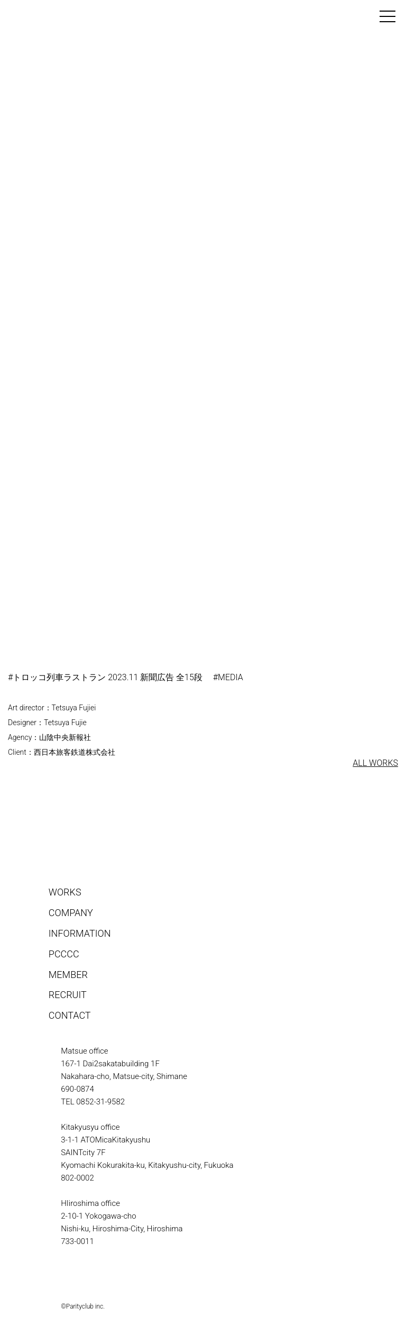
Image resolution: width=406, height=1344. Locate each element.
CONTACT (70, 1015)
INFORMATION (80, 933)
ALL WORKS (375, 763)
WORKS (65, 892)
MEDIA (230, 677)
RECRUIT (68, 994)
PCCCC (64, 953)
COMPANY (71, 912)
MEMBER (68, 974)
